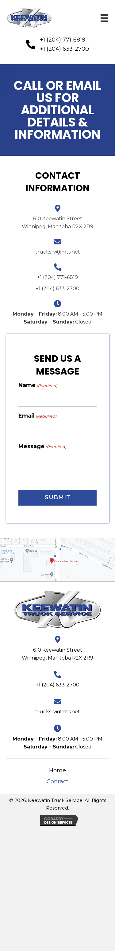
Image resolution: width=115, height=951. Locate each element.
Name (37, 385)
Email (37, 415)
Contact (57, 781)
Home (57, 770)
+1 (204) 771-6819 (62, 39)
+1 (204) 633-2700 (64, 49)
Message (42, 446)
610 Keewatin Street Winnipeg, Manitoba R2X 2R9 (57, 654)
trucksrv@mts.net (57, 252)
